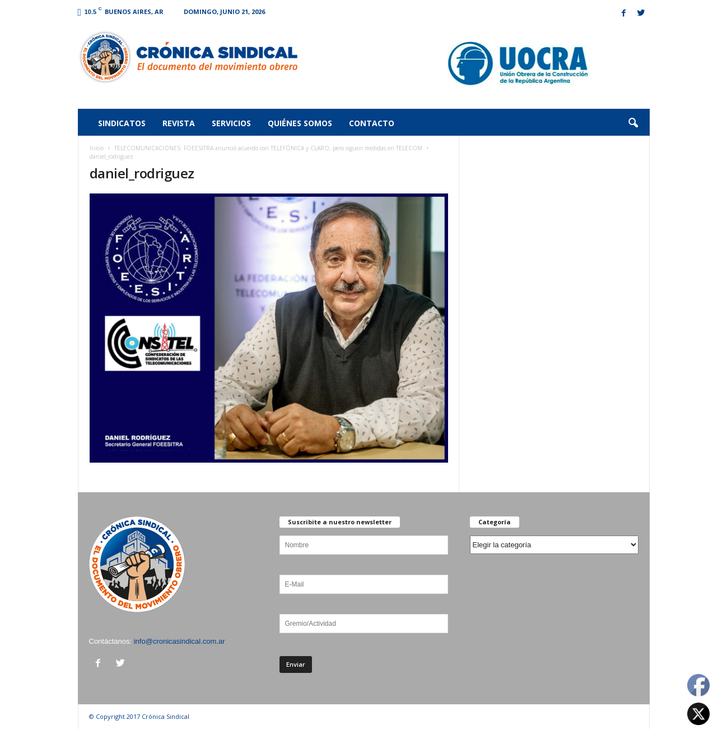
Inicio (97, 148)
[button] (633, 123)
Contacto (371, 123)
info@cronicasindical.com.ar (179, 641)
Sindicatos (122, 123)
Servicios (231, 123)
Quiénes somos (300, 123)
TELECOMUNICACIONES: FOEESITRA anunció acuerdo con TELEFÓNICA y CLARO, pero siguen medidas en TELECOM (268, 148)
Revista (178, 123)
